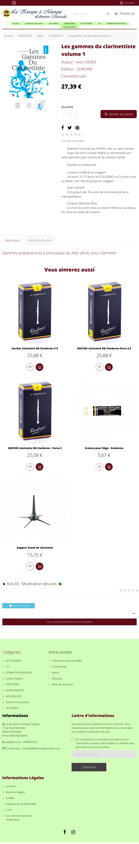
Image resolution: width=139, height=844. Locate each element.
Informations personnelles (67, 662)
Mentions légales (15, 793)
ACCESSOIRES (14, 662)
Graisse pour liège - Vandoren (104, 448)
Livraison (11, 787)
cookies (10, 799)
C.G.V (9, 811)
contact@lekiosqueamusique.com (41, 750)
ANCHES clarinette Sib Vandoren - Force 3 (35, 448)
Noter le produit (18, 607)
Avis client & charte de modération (18, 819)
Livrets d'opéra (14, 680)
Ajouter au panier (118, 114)
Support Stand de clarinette (35, 549)
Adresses (57, 680)
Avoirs (55, 674)
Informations (15, 717)
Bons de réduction (62, 686)
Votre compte (60, 653)
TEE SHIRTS (12, 709)
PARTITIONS (13, 686)
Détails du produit (39, 240)
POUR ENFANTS (15, 692)
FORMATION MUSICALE (19, 674)
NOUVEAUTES (14, 697)
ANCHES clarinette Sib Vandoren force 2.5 (104, 348)
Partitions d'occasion (17, 703)
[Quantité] (70, 114)
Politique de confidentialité (21, 805)
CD (7, 668)
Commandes (59, 668)
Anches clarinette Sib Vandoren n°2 (35, 348)
